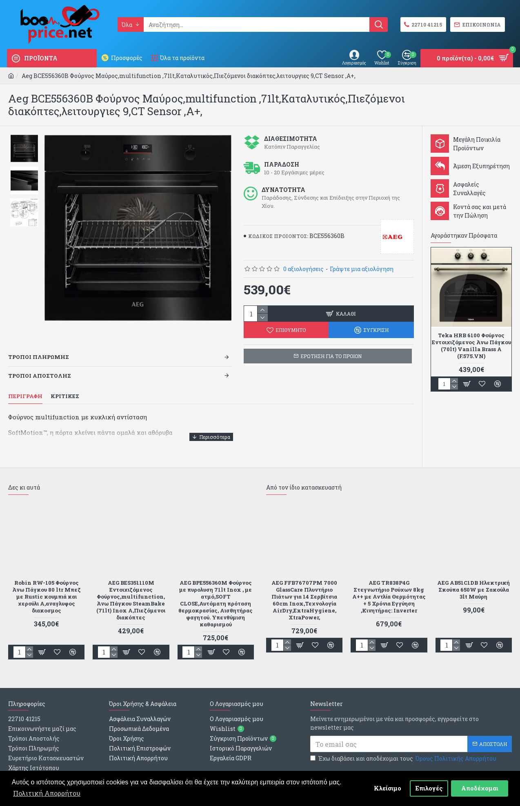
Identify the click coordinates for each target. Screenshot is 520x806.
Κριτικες (65, 386)
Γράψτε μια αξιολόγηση (361, 269)
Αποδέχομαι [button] (479, 788)
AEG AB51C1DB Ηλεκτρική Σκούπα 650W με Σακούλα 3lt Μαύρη (473, 569)
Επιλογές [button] (429, 788)
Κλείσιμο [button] (387, 788)
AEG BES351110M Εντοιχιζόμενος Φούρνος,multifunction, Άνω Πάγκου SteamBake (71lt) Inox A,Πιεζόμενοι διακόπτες (130, 579)
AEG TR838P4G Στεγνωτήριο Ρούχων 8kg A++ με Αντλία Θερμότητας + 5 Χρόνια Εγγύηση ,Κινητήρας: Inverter (389, 576)
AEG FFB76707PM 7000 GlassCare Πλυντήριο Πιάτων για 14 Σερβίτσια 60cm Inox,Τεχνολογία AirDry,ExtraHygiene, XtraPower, (304, 579)
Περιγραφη (25, 386)
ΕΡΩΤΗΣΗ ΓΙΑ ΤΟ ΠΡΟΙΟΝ (331, 356)
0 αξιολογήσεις (303, 269)
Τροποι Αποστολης (39, 365)
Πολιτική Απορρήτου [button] (46, 793)
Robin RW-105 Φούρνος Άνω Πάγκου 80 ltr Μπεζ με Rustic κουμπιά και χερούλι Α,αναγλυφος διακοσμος (46, 576)
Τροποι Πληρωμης (38, 346)
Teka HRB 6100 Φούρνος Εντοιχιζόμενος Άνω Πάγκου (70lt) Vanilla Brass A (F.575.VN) (471, 346)
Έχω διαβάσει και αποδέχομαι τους (404, 738)
